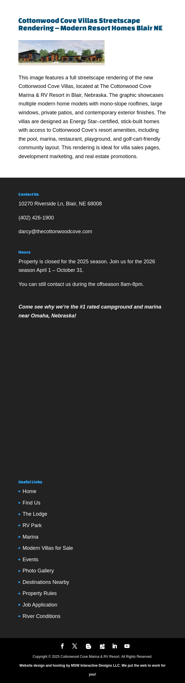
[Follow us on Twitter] (74, 646)
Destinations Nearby (45, 582)
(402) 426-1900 (36, 218)
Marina (30, 537)
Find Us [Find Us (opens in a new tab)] (31, 503)
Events (30, 559)
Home (29, 491)
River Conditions (41, 616)
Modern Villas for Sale (47, 548)
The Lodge (34, 514)
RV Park (32, 525)
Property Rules (39, 593)
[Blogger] (88, 646)
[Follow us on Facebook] (62, 646)
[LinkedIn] (114, 646)
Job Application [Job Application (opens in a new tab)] (39, 605)
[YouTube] (127, 646)
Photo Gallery (38, 571)
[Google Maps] (102, 646)
